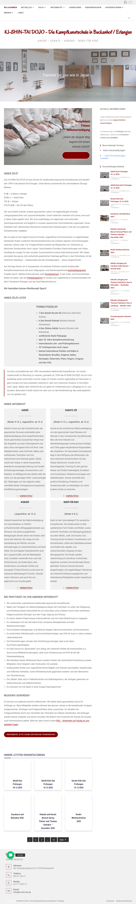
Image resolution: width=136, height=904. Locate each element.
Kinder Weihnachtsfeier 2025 (79, 818)
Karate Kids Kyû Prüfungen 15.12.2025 (79, 784)
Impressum (110, 901)
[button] (10, 855)
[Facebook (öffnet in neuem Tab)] (125, 2)
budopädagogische (77, 270)
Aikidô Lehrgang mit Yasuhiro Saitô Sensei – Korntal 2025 (120, 266)
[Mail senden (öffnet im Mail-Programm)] (130, 2)
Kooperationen (52, 274)
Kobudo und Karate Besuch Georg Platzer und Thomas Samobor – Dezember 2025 (48, 821)
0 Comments (114, 179)
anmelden (114, 138)
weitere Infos (26, 496)
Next (63, 839)
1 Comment (114, 223)
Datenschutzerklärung (124, 901)
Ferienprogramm (35, 278)
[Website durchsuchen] (129, 18)
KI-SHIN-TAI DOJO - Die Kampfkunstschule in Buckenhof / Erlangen (68, 32)
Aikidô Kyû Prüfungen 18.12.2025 (17, 784)
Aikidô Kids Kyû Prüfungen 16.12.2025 (48, 784)
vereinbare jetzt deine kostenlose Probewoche (76, 155)
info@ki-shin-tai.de (22, 892)
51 (54, 840)
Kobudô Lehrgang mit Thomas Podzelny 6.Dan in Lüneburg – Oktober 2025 (121, 303)
